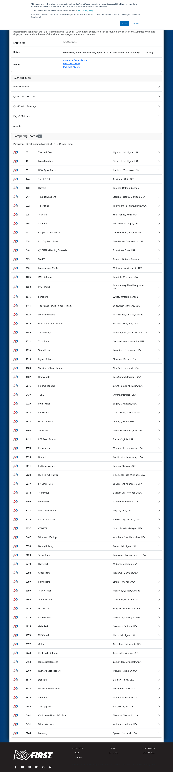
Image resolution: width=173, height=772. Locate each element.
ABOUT (77, 753)
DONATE (113, 748)
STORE (113, 753)
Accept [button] (124, 23)
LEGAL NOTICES (149, 753)
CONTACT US (77, 757)
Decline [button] (136, 23)
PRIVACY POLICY (148, 748)
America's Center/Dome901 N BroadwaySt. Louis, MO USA (75, 63)
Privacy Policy (85, 10)
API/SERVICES (77, 748)
